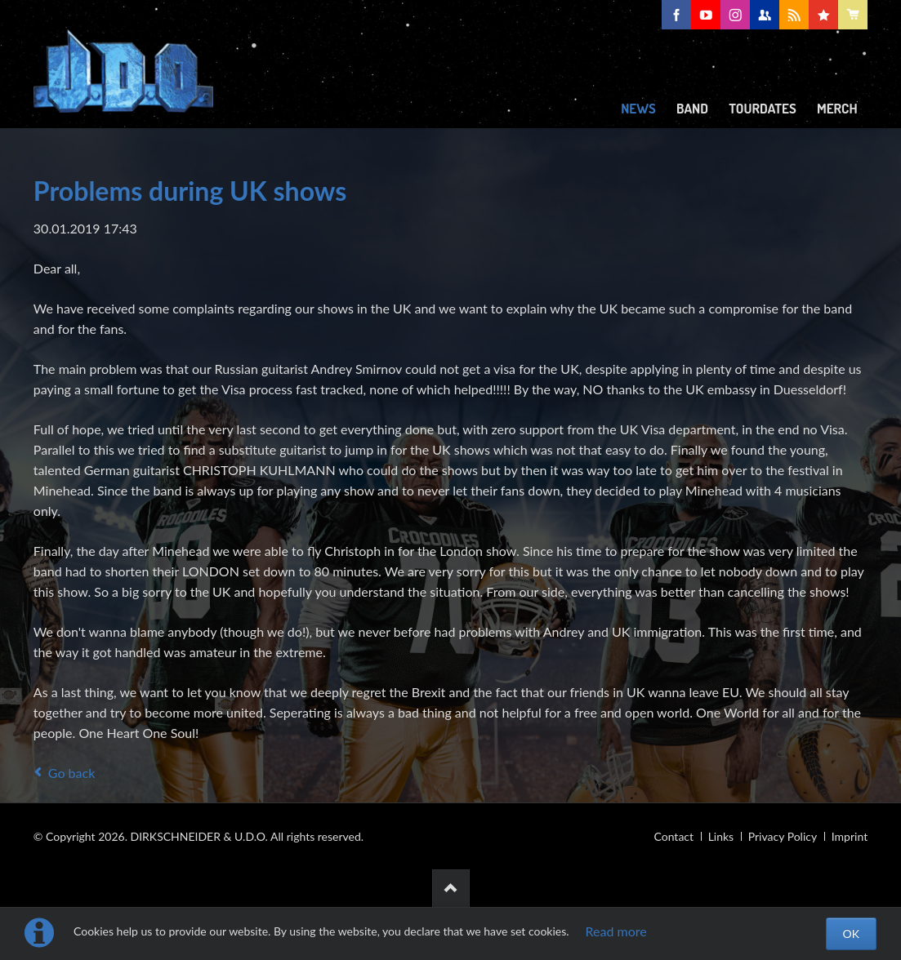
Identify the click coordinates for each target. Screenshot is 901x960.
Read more (616, 931)
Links (721, 836)
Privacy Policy (782, 836)
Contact (674, 836)
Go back (71, 772)
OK (851, 933)
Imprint (850, 836)
